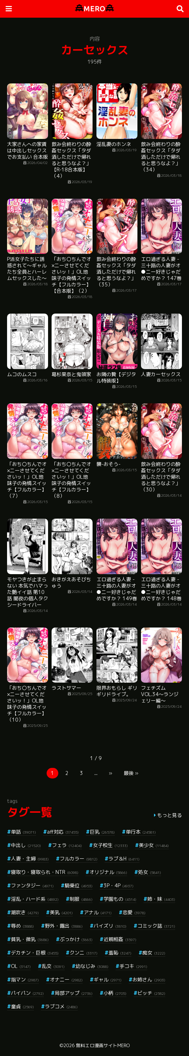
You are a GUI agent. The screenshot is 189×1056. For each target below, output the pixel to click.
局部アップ (74, 993)
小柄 (115, 993)
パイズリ (110, 925)
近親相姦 (120, 939)
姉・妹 (161, 898)
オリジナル (108, 872)
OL (21, 966)
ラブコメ (61, 1006)
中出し (26, 845)
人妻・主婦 (30, 858)
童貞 (22, 1006)
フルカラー (79, 858)
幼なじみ (92, 966)
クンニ (84, 952)
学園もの (120, 898)
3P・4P (119, 885)
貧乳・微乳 (30, 939)
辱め (22, 925)
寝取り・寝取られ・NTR (44, 872)
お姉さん (148, 979)
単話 (23, 831)
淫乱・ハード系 (35, 898)
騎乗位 (79, 885)
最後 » (131, 773)
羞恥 (119, 952)
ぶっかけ (76, 939)
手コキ (133, 966)
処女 (149, 872)
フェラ (67, 845)
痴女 (153, 952)
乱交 (53, 966)
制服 (81, 898)
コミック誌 (156, 925)
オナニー (66, 979)
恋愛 (134, 912)
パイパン (27, 993)
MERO (94, 9)
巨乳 (102, 831)
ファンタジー (32, 885)
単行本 (141, 831)
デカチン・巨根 (35, 952)
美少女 (154, 845)
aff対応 (63, 831)
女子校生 (110, 845)
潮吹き (25, 912)
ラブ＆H (124, 858)
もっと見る (169, 815)
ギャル (108, 979)
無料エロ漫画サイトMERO (103, 1045)
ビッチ (151, 993)
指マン (25, 979)
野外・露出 (64, 925)
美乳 (61, 912)
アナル (98, 912)
